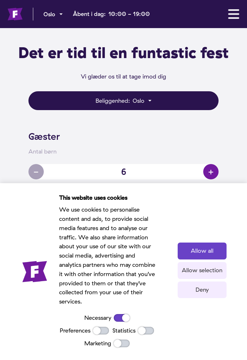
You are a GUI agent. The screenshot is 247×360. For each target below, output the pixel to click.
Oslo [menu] (49, 14)
